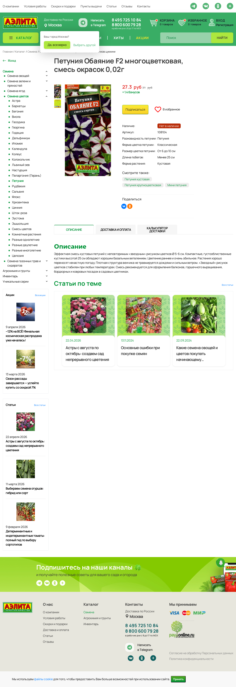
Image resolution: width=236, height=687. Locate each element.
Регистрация (224, 25)
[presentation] (74, 229)
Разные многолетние (26, 250)
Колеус (17, 154)
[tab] (74, 229)
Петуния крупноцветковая (143, 185)
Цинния (17, 208)
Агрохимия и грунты (16, 271)
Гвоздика (18, 122)
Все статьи (40, 405)
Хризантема (20, 202)
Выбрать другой (84, 45)
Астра (16, 101)
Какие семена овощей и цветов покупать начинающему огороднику (197, 354)
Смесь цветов (22, 229)
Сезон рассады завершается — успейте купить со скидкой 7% (22, 383)
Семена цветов (18, 96)
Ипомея (17, 143)
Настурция (19, 170)
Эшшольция (20, 224)
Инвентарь (10, 276)
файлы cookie (43, 679)
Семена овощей (18, 76)
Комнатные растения (26, 234)
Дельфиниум (21, 138)
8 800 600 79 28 (126, 24)
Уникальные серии (16, 281)
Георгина (18, 127)
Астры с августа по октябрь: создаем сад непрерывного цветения (25, 445)
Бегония (17, 111)
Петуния (18, 181)
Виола (16, 117)
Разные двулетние (25, 245)
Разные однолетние (25, 240)
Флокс (16, 197)
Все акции (40, 295)
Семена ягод (16, 91)
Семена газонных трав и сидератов (24, 263)
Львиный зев (21, 165)
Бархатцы (19, 106)
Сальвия (18, 191)
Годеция (18, 133)
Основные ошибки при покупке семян (140, 350)
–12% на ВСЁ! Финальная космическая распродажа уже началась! (24, 335)
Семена (8, 71)
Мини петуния (177, 185)
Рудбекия (18, 186)
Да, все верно (57, 45)
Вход (220, 20)
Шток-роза (19, 213)
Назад (12, 60)
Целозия (18, 256)
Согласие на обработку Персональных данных (201, 653)
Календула (19, 149)
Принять (178, 679)
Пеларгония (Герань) (26, 175)
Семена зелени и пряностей (19, 83)
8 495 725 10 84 (126, 20)
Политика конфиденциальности (191, 659)
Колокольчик (21, 159)
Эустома (18, 218)
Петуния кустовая (137, 179)
